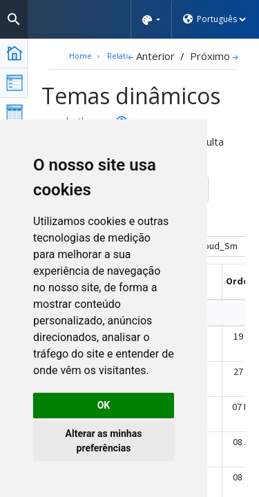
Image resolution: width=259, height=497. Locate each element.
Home (80, 55)
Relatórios (125, 55)
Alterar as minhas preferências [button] (104, 441)
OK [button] (104, 405)
